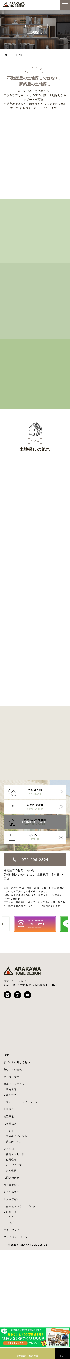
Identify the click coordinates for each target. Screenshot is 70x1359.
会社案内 (9, 1148)
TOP (6, 55)
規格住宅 (11, 1089)
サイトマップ (12, 1229)
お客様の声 (10, 1123)
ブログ (10, 1222)
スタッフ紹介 (12, 1199)
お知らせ (11, 1212)
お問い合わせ (12, 1177)
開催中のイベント (16, 1136)
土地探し (9, 1109)
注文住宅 (11, 1094)
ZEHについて (14, 1165)
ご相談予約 (35, 792)
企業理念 (11, 1159)
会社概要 (11, 1170)
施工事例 (9, 1116)
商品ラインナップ (14, 1084)
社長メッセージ (15, 1154)
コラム (10, 1217)
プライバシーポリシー (17, 1237)
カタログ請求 (35, 808)
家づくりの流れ (13, 1069)
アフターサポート (14, 1076)
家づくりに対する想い (17, 1062)
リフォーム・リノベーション (21, 1102)
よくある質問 (12, 1192)
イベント (35, 838)
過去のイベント (15, 1141)
